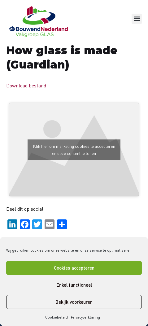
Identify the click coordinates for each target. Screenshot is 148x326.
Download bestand (26, 85)
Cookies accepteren (74, 268)
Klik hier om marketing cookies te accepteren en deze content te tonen (74, 149)
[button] (137, 19)
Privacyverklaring (85, 317)
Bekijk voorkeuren (74, 302)
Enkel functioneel (74, 285)
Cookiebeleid (56, 317)
